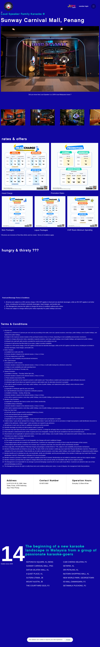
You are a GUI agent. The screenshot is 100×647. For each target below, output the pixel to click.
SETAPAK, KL (68, 566)
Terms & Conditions (76, 643)
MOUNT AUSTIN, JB (34, 582)
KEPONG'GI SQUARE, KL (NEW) (39, 562)
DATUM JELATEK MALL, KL (37, 570)
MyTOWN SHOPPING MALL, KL (76, 574)
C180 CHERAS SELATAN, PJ (75, 562)
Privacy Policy (88, 643)
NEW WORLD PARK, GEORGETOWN (78, 578)
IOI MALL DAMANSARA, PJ (74, 582)
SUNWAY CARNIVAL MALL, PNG (39, 566)
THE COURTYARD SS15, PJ (37, 586)
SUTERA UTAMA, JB (34, 578)
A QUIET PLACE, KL (34, 574)
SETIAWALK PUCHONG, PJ (74, 586)
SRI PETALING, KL (71, 570)
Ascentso (66, 643)
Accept (68, 639)
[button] (93, 6)
